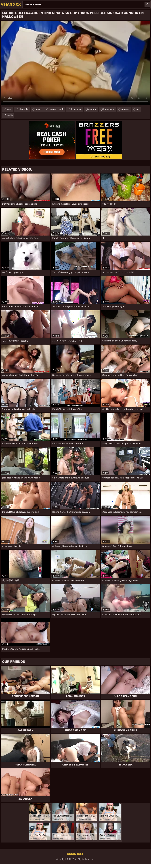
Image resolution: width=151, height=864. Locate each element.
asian (9, 109)
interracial (23, 109)
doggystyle (76, 109)
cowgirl (38, 109)
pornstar (125, 109)
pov (138, 109)
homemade (108, 109)
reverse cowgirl (56, 109)
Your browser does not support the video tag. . (75, 63)
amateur (92, 109)
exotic (10, 115)
